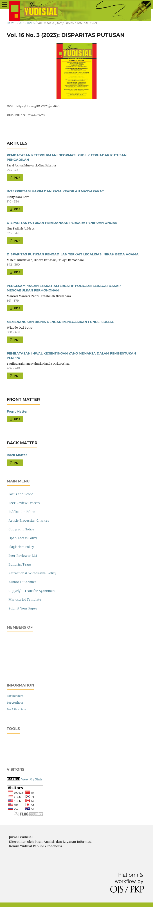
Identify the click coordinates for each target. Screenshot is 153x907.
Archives (27, 23)
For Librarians (17, 709)
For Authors (15, 702)
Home (11, 23)
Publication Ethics (21, 511)
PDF (16, 177)
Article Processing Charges (28, 520)
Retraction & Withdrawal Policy (31, 573)
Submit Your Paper (22, 608)
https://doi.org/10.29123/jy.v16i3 (37, 106)
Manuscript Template (24, 599)
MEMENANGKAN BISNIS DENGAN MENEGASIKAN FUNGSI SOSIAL (60, 322)
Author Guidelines (21, 582)
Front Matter (17, 411)
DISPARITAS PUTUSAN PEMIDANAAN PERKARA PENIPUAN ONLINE (62, 223)
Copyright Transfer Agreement (31, 591)
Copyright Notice (20, 529)
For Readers (15, 696)
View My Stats (31, 779)
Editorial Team (19, 564)
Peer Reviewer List (22, 555)
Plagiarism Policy (20, 547)
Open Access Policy (22, 538)
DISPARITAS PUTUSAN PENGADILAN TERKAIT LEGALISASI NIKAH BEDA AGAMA (73, 254)
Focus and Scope (20, 494)
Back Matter (17, 455)
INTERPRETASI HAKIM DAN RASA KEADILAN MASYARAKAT (55, 191)
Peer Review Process (23, 503)
